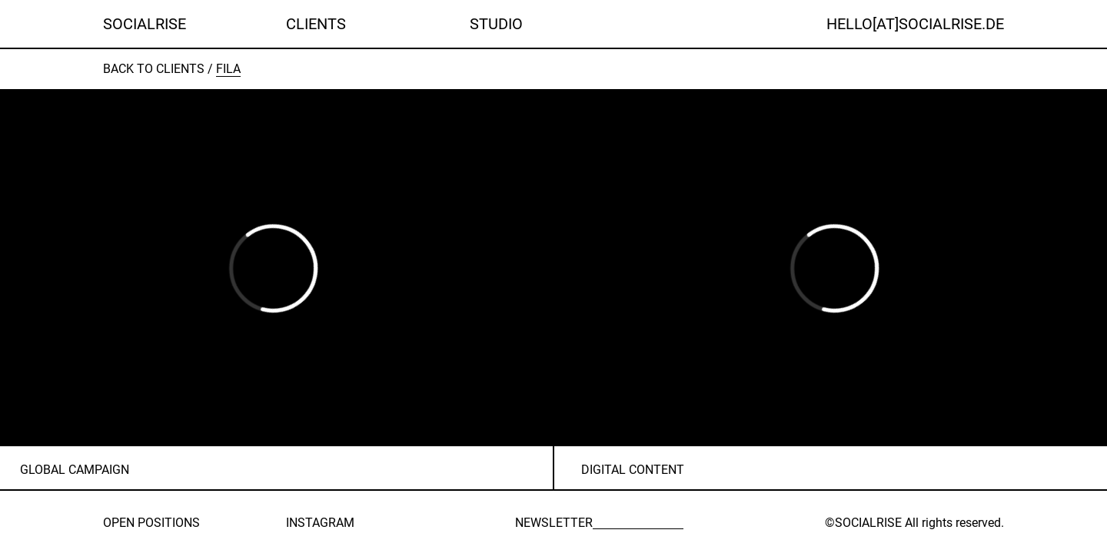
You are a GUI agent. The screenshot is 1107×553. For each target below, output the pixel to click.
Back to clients (153, 68)
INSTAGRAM (320, 522)
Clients (316, 24)
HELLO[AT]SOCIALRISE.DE (915, 24)
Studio (496, 24)
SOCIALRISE (144, 24)
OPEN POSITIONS (151, 522)
